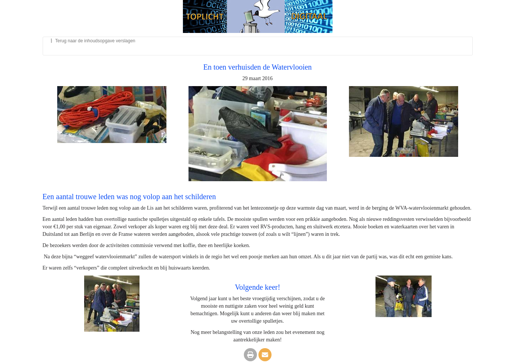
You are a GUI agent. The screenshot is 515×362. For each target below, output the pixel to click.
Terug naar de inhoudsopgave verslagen (92, 40)
